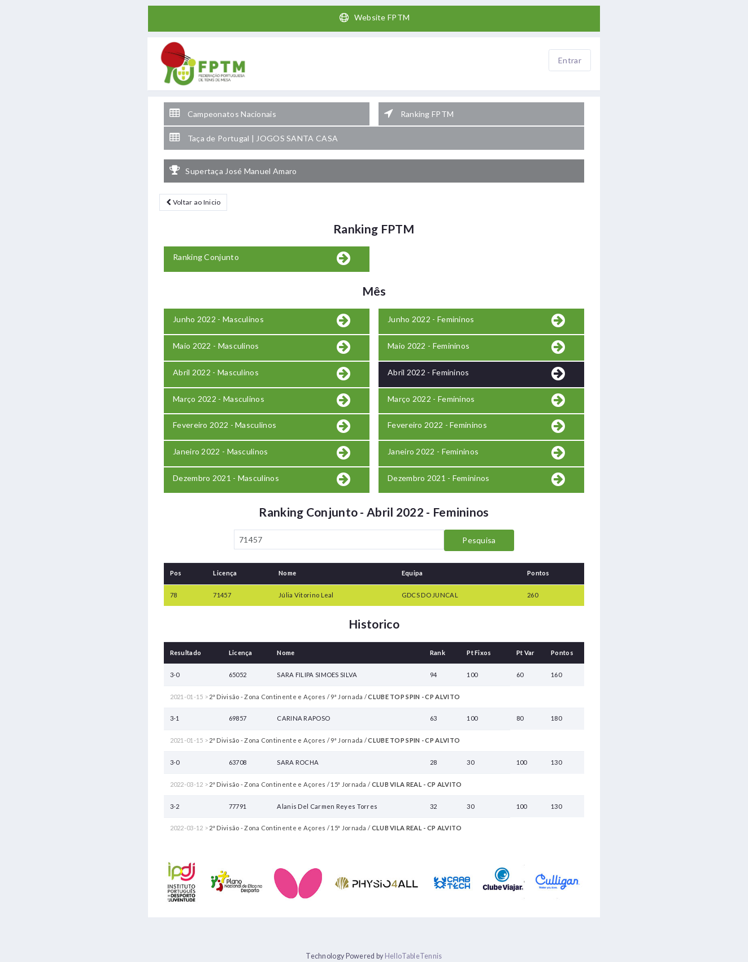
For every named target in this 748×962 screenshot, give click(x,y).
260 (532, 595)
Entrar (569, 60)
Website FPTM (374, 17)
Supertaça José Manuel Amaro (233, 170)
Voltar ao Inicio (193, 202)
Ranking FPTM (419, 113)
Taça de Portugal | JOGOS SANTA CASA (253, 138)
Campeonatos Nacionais (222, 113)
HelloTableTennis (413, 956)
